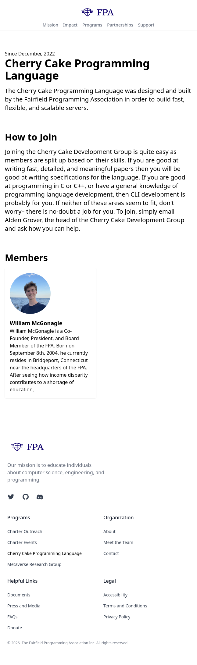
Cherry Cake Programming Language (44, 553)
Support (146, 25)
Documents (18, 595)
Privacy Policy (116, 617)
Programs (92, 25)
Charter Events (22, 542)
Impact (70, 25)
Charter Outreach (24, 531)
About (109, 531)
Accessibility (115, 595)
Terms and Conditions (125, 606)
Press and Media (23, 606)
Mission (50, 25)
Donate (14, 628)
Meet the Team (118, 542)
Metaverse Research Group (34, 564)
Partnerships (120, 25)
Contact (111, 553)
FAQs (12, 617)
